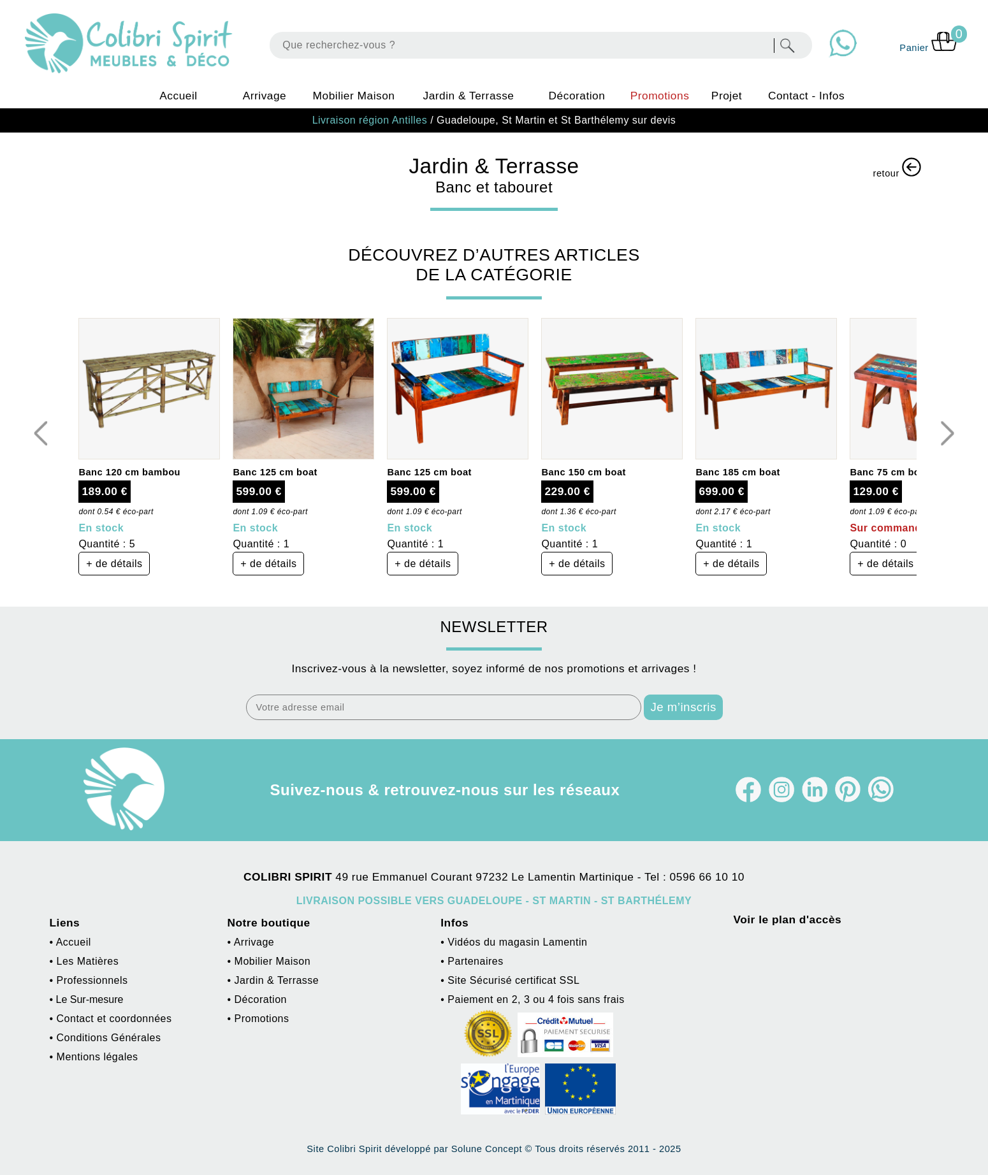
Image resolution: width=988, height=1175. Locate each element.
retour (897, 167)
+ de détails (114, 563)
